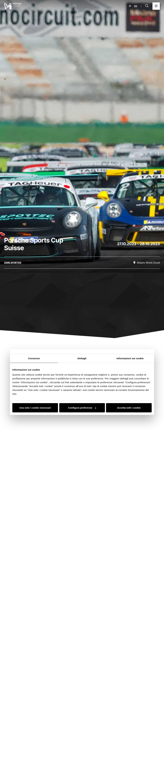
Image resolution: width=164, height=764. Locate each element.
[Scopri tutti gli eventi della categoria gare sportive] (12, 262)
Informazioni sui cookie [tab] (130, 358)
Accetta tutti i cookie (129, 407)
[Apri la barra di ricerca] (146, 6)
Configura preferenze (82, 407)
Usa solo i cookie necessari (35, 407)
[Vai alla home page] (12, 6)
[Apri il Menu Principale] (156, 6)
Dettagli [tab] (82, 358)
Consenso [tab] (34, 358)
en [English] (135, 6)
